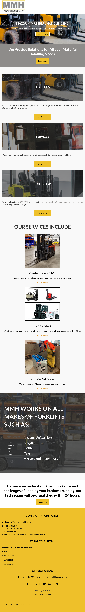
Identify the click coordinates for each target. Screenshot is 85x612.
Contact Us (42, 502)
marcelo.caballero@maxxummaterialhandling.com (61, 202)
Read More (42, 61)
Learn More (42, 282)
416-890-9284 (21, 202)
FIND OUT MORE (42, 34)
